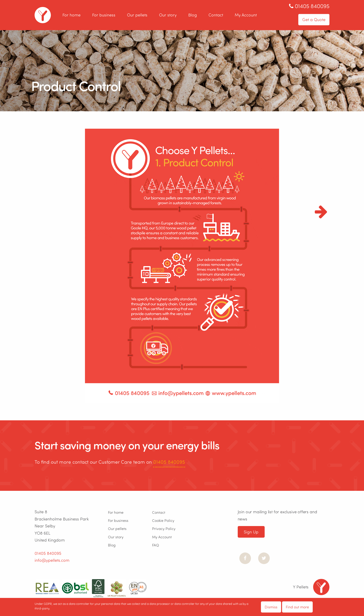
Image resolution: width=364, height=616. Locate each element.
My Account (246, 15)
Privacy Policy (164, 528)
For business (103, 15)
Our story (168, 15)
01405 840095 (169, 461)
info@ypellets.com (52, 560)
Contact (215, 15)
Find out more (297, 606)
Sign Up (251, 532)
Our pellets (137, 15)
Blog (192, 15)
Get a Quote (313, 19)
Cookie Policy (163, 520)
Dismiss (271, 606)
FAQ (155, 545)
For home (71, 15)
